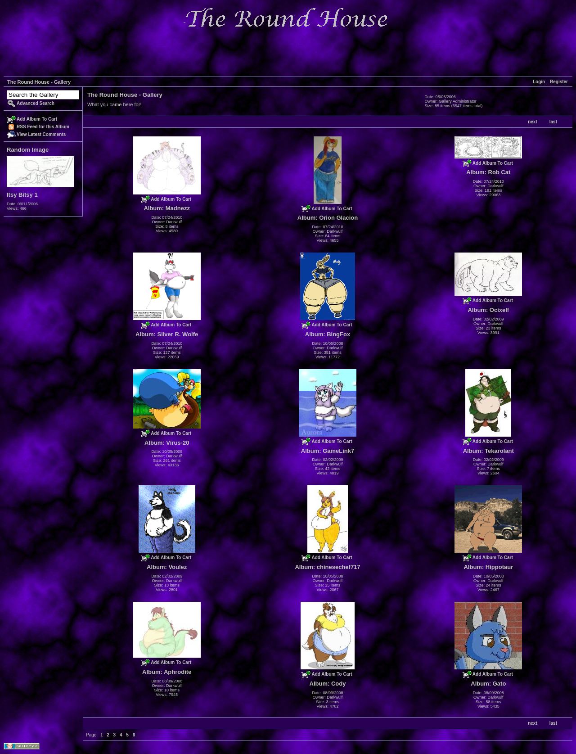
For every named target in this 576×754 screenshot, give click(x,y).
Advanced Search (35, 103)
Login (539, 81)
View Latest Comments (41, 134)
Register (559, 81)
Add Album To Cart (37, 119)
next (532, 121)
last (553, 121)
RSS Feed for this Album (43, 126)
